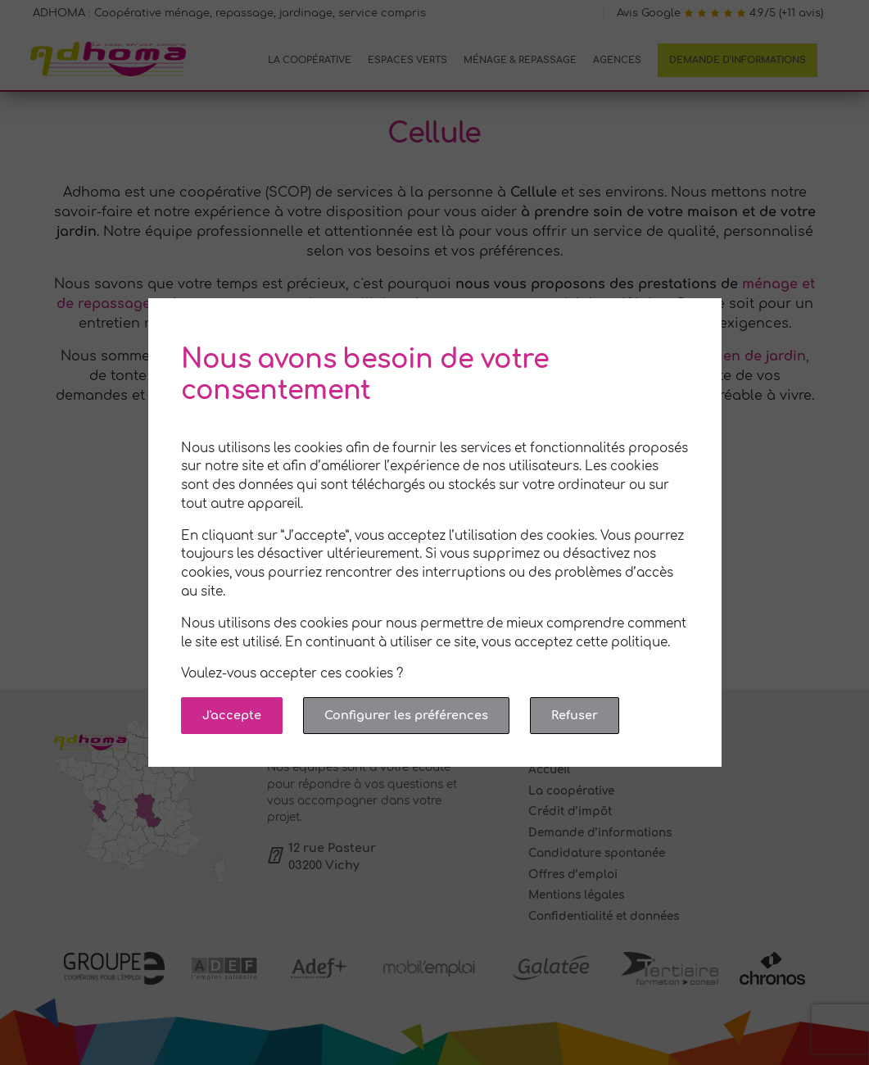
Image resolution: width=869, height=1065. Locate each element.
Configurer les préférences (406, 715)
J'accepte (231, 715)
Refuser (574, 715)
